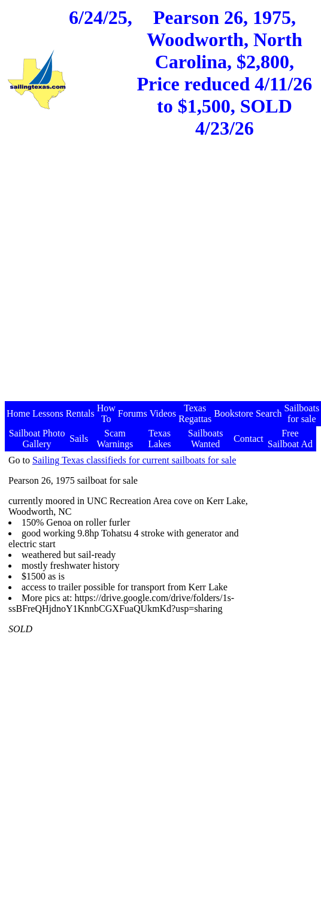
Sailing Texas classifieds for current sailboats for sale (134, 460)
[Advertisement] (112, 279)
